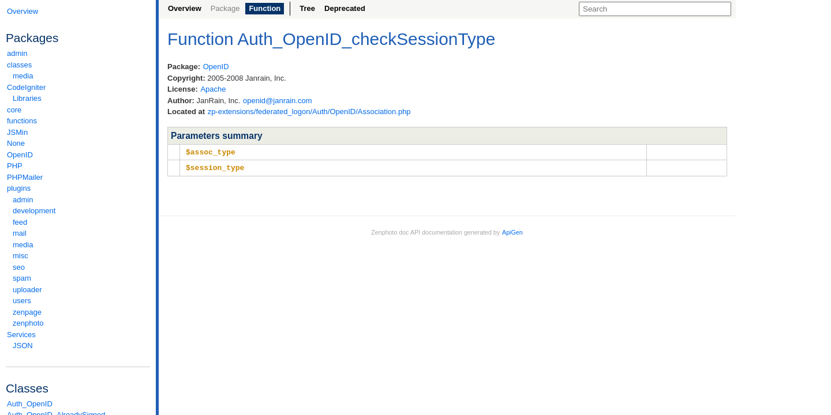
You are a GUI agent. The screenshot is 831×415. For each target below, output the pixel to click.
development (34, 210)
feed (20, 222)
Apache (213, 89)
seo (19, 267)
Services (78, 334)
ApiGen (512, 231)
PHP (15, 165)
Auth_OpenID (30, 403)
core (14, 109)
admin (17, 53)
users (22, 300)
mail (20, 233)
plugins (78, 188)
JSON (23, 345)
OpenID (20, 154)
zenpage (27, 312)
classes (78, 65)
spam (22, 278)
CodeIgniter (78, 87)
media (23, 75)
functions (22, 120)
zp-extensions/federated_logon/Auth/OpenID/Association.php (309, 111)
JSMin (17, 132)
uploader (27, 289)
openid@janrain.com (277, 100)
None (16, 143)
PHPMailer (25, 177)
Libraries (27, 98)
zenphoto (81, 323)
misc (20, 255)
